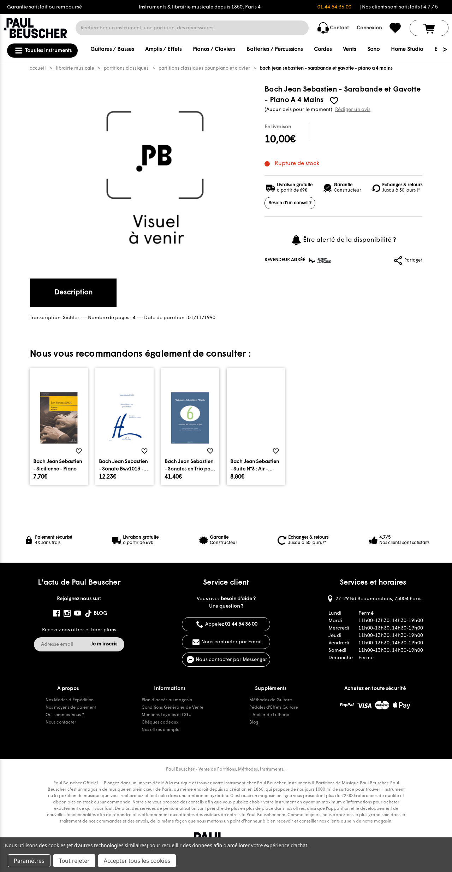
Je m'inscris (103, 644)
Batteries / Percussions (274, 49)
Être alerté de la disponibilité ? (343, 240)
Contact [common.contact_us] (333, 28)
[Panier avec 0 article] (429, 28)
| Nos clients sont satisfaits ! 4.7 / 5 (398, 7)
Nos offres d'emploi (161, 730)
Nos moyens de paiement (71, 708)
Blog (253, 722)
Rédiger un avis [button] (352, 109)
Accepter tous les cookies (137, 861)
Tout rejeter (74, 861)
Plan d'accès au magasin (167, 700)
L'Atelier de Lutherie (269, 715)
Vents (349, 49)
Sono (373, 49)
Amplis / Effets (163, 49)
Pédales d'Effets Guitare (273, 708)
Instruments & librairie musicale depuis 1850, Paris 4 (200, 7)
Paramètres (29, 861)
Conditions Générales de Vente (172, 708)
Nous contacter (61, 722)
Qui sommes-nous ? (65, 715)
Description (73, 292)
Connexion (369, 28)
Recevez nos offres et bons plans (79, 630)
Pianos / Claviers (214, 49)
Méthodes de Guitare (270, 700)
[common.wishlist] (395, 28)
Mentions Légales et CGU (166, 715)
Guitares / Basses (112, 49)
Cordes (323, 49)
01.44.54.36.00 (334, 7)
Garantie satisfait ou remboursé (44, 7)
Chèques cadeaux (160, 722)
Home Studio (407, 49)
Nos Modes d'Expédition (70, 700)
